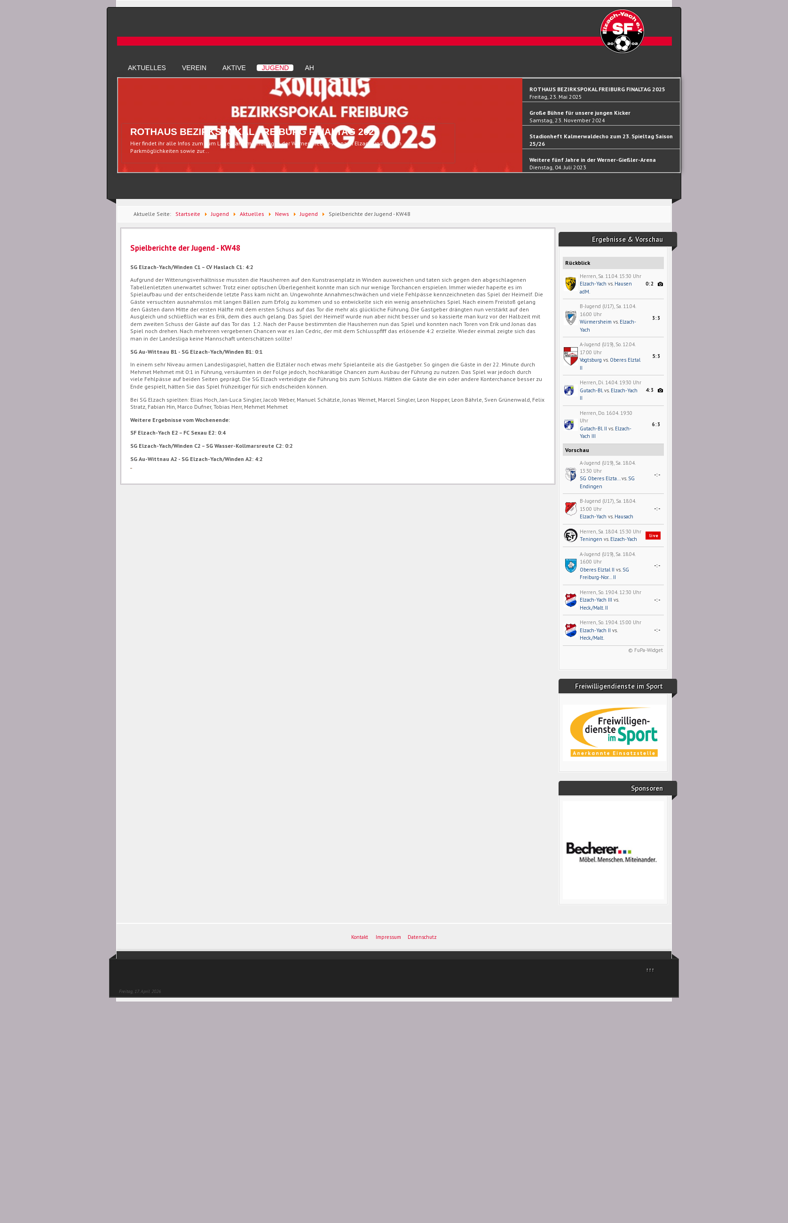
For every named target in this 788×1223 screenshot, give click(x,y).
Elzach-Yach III (596, 599)
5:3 (656, 356)
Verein (194, 67)
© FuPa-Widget (645, 650)
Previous (122, 129)
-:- (657, 474)
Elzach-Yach (593, 283)
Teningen (591, 539)
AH (309, 67)
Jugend (275, 67)
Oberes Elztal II (597, 569)
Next (675, 129)
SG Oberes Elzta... (600, 478)
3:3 (656, 318)
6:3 (656, 424)
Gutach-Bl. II (593, 428)
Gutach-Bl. (591, 390)
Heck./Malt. (592, 638)
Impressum (388, 937)
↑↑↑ (650, 969)
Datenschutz (422, 937)
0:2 (650, 283)
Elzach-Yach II (595, 630)
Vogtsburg (591, 360)
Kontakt (359, 937)
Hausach (624, 516)
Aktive (234, 67)
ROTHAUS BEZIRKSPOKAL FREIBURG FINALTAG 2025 (254, 132)
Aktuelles (147, 67)
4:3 (650, 390)
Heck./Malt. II (594, 607)
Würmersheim (596, 321)
